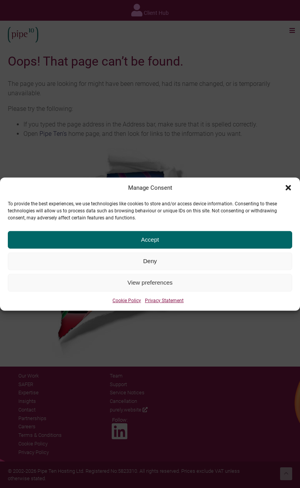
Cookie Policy (126, 302)
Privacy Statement (164, 302)
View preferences (150, 284)
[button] (288, 190)
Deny (150, 263)
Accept (150, 242)
